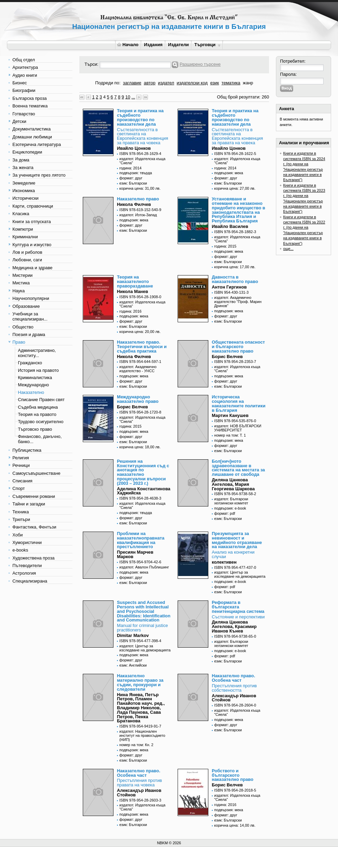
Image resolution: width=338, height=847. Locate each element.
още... (288, 249)
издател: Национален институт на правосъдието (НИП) (142, 735)
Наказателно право (138, 198)
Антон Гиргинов (229, 287)
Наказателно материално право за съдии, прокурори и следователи (140, 682)
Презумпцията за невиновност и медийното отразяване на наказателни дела (237, 540)
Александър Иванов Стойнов (234, 698)
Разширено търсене (200, 64)
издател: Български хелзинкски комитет (231, 501)
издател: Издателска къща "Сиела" (142, 161)
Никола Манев (132, 291)
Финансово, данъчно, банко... (40, 439)
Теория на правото (37, 414)
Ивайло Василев (230, 226)
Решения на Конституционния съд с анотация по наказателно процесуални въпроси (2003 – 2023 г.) (143, 472)
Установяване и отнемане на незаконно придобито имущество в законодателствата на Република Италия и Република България (238, 209)
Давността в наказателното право (235, 279)
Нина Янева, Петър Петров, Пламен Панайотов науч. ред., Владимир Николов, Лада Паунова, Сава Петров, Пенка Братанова (141, 708)
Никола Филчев (134, 204)
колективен (224, 562)
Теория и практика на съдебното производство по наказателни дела (140, 117)
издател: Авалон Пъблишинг (144, 567)
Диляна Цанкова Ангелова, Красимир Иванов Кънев (234, 626)
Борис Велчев (227, 356)
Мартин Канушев (230, 415)
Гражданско (30, 362)
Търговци (207, 44)
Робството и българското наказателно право (233, 775)
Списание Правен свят (41, 399)
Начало (127, 44)
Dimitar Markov (133, 635)
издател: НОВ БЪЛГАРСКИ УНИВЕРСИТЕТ (237, 428)
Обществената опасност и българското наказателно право (238, 346)
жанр (248, 82)
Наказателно (31, 392)
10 (127, 97)
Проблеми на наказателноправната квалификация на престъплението (141, 540)
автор (150, 82)
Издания (153, 44)
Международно (33, 384)
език (214, 82)
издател (166, 82)
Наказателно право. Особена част (233, 678)
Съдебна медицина (38, 407)
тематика (230, 82)
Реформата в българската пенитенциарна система (238, 607)
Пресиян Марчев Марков (135, 554)
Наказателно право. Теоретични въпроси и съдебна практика (142, 346)
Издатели (178, 44)
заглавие (132, 82)
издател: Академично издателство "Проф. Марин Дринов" (237, 301)
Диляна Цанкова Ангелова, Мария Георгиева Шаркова (233, 484)
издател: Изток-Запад (138, 215)
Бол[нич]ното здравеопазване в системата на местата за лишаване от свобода (238, 468)
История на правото (38, 370)
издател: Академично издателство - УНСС (138, 369)
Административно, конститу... (37, 353)
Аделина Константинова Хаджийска (143, 491)
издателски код (192, 82)
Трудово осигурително (40, 421)
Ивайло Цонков (134, 148)
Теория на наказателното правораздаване (135, 281)
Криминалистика (35, 377)
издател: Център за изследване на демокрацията (240, 574)
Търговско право (35, 429)
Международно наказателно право (138, 399)
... (133, 97)
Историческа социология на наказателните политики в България (239, 403)
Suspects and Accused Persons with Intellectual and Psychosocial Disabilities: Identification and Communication (143, 611)
